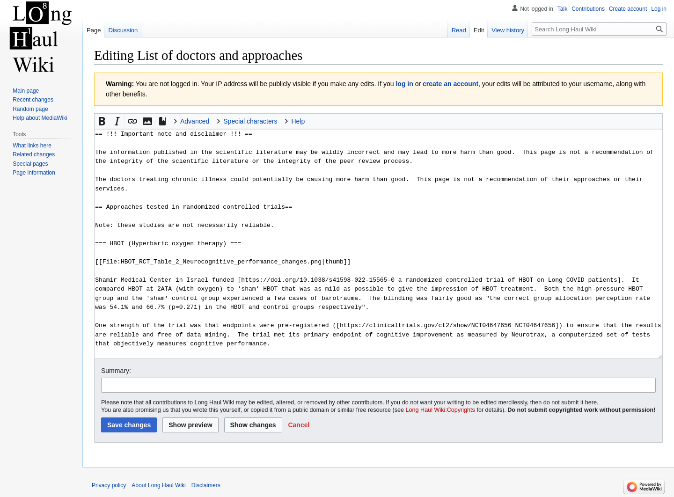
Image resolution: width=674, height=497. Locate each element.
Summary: (116, 370)
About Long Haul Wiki (158, 485)
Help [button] (298, 121)
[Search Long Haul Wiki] (599, 29)
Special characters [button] (250, 121)
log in (404, 84)
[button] (102, 121)
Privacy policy (109, 485)
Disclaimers (205, 485)
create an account (450, 84)
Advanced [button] (194, 121)
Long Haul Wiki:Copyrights (440, 410)
